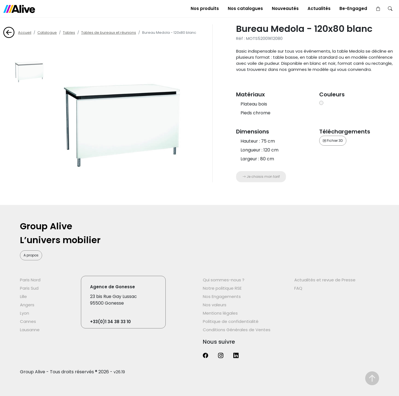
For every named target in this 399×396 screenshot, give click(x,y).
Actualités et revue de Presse (324, 280)
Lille (23, 296)
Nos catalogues (245, 8)
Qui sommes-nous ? (223, 280)
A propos (31, 255)
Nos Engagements (222, 296)
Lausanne (30, 330)
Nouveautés (285, 8)
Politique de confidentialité (231, 321)
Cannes (28, 321)
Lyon (24, 313)
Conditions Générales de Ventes (236, 330)
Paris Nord (30, 280)
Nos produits (205, 8)
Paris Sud (29, 288)
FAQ (298, 288)
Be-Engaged (353, 8)
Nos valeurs (214, 305)
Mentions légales (220, 313)
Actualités (319, 8)
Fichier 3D (333, 140)
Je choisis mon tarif (261, 176)
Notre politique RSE (222, 288)
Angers (27, 305)
